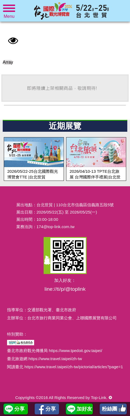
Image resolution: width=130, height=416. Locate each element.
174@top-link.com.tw (55, 226)
